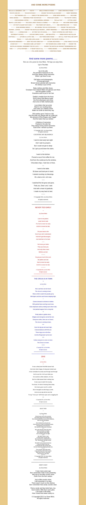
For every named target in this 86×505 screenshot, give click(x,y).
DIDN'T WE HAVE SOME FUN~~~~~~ (37, 41)
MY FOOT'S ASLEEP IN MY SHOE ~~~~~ (24, 25)
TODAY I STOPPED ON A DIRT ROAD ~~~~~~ (64, 32)
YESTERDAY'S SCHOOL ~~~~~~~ (20, 34)
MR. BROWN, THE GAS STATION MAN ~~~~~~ (47, 27)
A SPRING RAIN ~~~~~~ (25, 32)
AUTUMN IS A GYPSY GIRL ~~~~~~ (29, 37)
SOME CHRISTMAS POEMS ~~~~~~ (68, 10)
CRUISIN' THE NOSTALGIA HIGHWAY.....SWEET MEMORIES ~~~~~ (43, 29)
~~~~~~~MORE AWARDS (50, 48)
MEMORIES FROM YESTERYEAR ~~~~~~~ (34, 18)
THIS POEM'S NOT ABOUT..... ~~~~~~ (46, 25)
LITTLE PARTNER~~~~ (23, 48)
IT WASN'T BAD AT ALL (36, 48)
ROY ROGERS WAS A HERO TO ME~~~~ (57, 44)
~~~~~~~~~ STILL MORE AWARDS (34, 51)
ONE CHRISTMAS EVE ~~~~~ (65, 25)
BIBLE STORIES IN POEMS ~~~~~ (48, 10)
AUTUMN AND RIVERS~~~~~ (55, 41)
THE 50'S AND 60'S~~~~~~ (17, 13)
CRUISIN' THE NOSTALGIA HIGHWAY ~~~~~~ (53, 13)
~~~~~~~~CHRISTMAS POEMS (53, 51)
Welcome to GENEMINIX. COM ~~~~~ (19, 10)
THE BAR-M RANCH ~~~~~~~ (32, 13)
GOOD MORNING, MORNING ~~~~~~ (43, 20)
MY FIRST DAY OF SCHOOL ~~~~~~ (42, 32)
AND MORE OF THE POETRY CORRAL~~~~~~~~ (56, 39)
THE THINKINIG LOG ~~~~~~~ (23, 15)
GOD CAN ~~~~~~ (57, 22)
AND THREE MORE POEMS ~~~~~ (48, 37)
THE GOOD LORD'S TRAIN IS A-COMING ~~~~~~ (39, 22)
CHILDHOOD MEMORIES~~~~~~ (17, 41)
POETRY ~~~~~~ (34, 10)
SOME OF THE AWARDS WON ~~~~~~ (42, 15)
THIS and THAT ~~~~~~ (60, 20)
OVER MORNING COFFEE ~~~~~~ (23, 20)
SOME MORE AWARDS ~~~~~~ (61, 15)
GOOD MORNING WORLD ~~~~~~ (25, 27)
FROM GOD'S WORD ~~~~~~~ (55, 18)
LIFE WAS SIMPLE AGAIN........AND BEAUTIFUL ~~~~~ (44, 34)
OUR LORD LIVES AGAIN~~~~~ (33, 39)
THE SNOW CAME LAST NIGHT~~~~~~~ (34, 44)
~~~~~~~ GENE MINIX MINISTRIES (67, 48)
